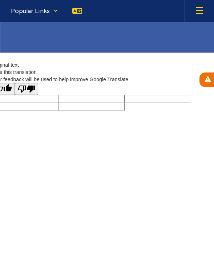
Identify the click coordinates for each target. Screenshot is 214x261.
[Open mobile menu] (199, 11)
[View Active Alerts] (206, 79)
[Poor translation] (26, 89)
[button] (34, 11)
